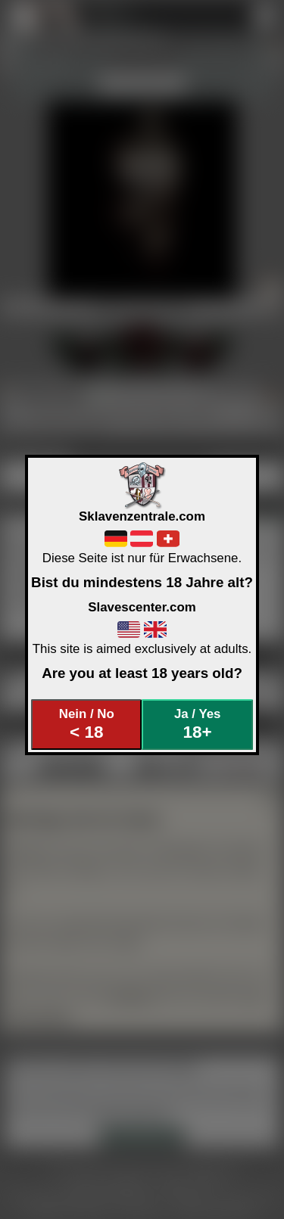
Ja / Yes (197, 724)
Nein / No (87, 724)
